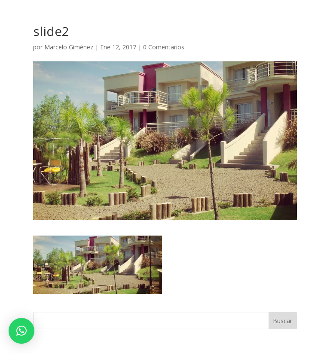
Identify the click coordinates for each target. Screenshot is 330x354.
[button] (21, 331)
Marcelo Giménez (68, 47)
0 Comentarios (163, 47)
